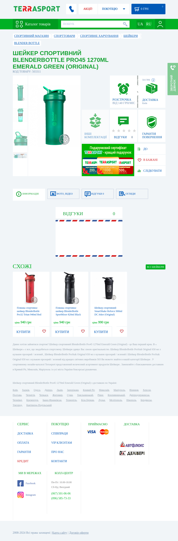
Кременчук (32, 400)
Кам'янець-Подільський (39, 405)
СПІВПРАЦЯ (59, 433)
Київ (15, 390)
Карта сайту (59, 532)
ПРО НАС (57, 452)
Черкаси (43, 395)
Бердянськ (146, 400)
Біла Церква (87, 400)
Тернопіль (71, 400)
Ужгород (17, 405)
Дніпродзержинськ (139, 395)
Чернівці (17, 400)
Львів (59, 390)
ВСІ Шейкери (155, 266)
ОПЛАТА (23, 442)
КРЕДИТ (23, 461)
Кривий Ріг (89, 390)
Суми (70, 395)
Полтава (17, 395)
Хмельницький (85, 395)
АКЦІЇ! (88, 8)
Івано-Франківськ (52, 400)
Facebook (26, 483)
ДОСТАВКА (25, 433)
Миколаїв (104, 390)
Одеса (37, 390)
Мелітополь (115, 400)
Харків (25, 390)
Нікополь (131, 400)
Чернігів (30, 395)
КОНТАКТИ (59, 461)
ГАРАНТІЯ (24, 452)
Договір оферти (79, 532)
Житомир (57, 395)
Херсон (147, 390)
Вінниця (134, 390)
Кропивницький (116, 395)
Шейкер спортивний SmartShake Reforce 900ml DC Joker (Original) (108, 311)
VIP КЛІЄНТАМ (61, 442)
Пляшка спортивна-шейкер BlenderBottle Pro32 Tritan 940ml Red (29, 311)
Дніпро (48, 390)
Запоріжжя (72, 390)
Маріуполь (119, 390)
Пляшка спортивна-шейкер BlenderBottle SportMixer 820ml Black (68, 311)
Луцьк (101, 400)
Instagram (26, 495)
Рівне (100, 395)
